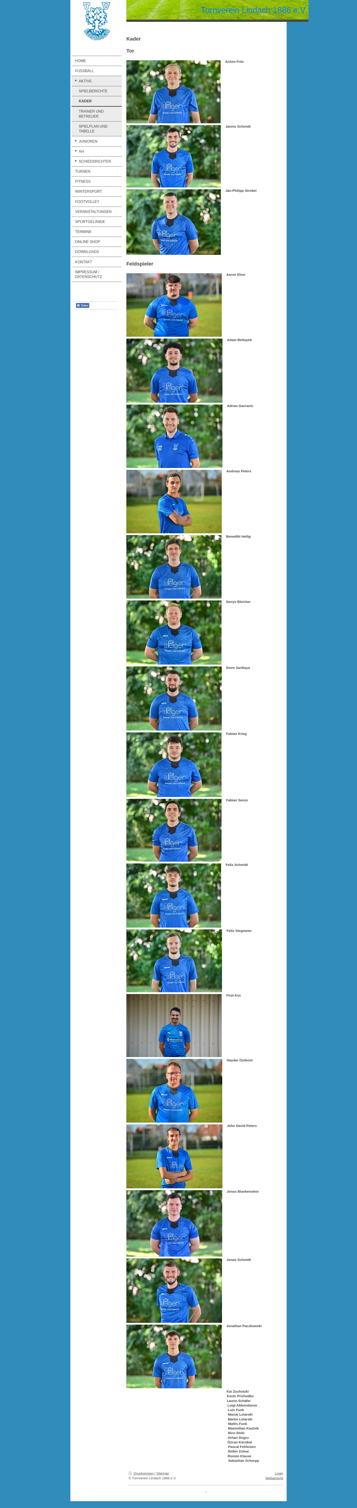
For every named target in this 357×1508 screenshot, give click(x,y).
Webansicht (274, 1478)
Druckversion (142, 1473)
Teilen (82, 305)
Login (279, 1473)
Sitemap (162, 1473)
